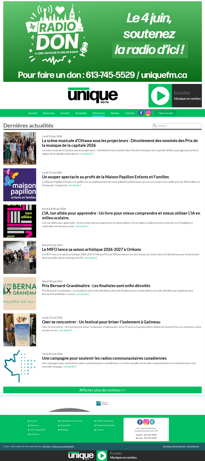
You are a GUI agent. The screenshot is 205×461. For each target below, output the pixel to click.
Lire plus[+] (87, 153)
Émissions (49, 113)
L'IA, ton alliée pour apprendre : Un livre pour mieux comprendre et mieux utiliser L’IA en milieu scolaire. (121, 215)
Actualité (81, 113)
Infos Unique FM (37, 429)
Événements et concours (71, 421)
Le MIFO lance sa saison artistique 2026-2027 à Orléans (91, 249)
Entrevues (98, 113)
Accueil (32, 113)
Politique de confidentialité (63, 446)
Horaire (65, 113)
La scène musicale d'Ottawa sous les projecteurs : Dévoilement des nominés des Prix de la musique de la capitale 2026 (120, 143)
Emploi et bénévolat (105, 425)
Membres (64, 429)
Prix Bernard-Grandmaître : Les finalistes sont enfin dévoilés (96, 285)
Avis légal (46, 446)
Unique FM (65, 425)
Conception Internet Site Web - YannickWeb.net (181, 446)
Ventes (114, 113)
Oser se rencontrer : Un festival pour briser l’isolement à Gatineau (101, 321)
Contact (130, 113)
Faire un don (165, 113)
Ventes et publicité (105, 421)
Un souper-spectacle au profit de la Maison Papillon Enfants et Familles (105, 176)
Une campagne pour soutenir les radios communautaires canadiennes (104, 358)
